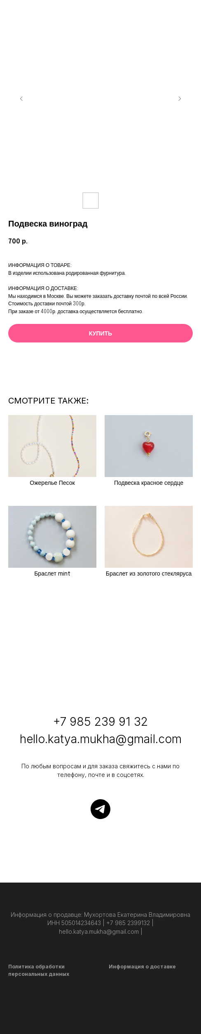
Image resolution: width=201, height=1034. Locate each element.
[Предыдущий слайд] (21, 99)
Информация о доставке (142, 966)
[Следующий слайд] (180, 99)
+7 (59, 722)
